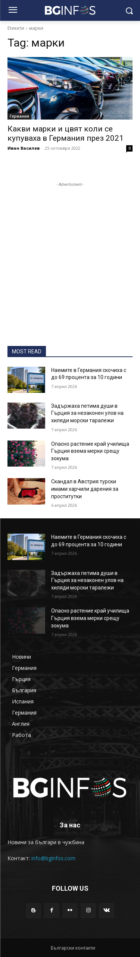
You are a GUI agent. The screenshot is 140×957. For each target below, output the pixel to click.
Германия (19, 116)
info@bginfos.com (53, 858)
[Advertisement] (70, 258)
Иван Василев (23, 148)
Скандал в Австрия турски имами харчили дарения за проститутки (84, 488)
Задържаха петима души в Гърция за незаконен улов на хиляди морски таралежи (87, 413)
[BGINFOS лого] (70, 10)
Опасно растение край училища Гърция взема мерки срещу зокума (90, 451)
